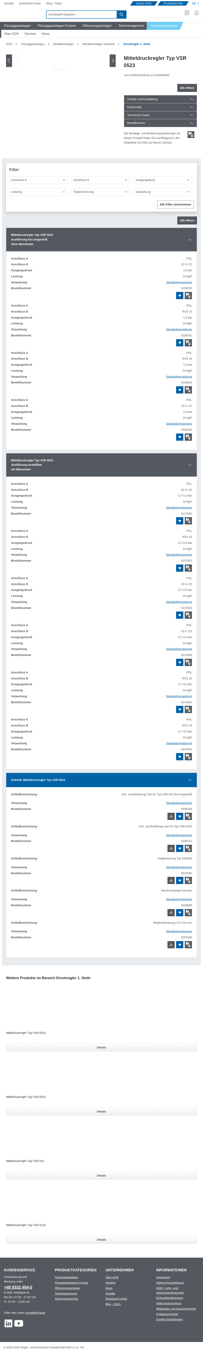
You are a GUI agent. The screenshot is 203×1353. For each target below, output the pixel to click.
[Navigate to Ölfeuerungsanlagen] (96, 26)
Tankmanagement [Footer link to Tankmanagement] (66, 1293)
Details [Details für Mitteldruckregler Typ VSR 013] (101, 1175)
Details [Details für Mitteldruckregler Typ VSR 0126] (101, 1239)
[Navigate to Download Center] (30, 3)
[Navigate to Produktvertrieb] (173, 3)
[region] (61, 63)
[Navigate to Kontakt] (8, 3)
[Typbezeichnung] (100, 192)
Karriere (111, 1282)
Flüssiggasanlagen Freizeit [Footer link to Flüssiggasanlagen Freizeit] (71, 1282)
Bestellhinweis (136, 123)
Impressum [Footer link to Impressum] (163, 1277)
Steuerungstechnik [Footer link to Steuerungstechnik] (66, 1298)
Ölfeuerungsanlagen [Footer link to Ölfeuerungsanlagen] (67, 1288)
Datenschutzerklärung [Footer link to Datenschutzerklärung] (170, 1282)
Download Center (116, 1298)
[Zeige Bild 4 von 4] (68, 69)
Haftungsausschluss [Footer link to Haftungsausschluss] (168, 1303)
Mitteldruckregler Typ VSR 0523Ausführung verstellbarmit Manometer (32, 465)
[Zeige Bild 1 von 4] (53, 69)
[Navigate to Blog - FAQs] (54, 3)
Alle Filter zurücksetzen (175, 204)
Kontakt (110, 1293)
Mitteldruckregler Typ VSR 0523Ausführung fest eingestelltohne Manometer (32, 239)
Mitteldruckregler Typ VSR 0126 (26, 1225)
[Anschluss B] (100, 180)
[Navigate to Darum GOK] (144, 3)
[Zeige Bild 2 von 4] (58, 69)
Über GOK (112, 1277)
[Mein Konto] (196, 13)
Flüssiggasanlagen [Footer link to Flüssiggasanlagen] (66, 1277)
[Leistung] (38, 192)
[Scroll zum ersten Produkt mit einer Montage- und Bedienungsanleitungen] (191, 134)
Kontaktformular (35, 1312)
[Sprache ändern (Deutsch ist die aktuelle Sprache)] (195, 3)
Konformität (134, 107)
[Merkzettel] (187, 13)
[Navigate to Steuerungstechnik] (165, 26)
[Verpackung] (163, 192)
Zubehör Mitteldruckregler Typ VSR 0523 (38, 780)
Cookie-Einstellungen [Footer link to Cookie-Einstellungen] (169, 1319)
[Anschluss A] (38, 180)
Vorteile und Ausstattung (142, 99)
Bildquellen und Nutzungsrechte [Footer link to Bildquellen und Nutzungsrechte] (176, 1308)
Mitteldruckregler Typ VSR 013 (25, 1161)
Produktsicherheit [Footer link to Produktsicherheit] (167, 1314)
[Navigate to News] (46, 34)
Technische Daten (138, 115)
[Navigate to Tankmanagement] (130, 26)
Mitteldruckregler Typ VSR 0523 (26, 1032)
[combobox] (81, 14)
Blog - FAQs (113, 1304)
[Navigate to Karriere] (30, 34)
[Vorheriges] (9, 60)
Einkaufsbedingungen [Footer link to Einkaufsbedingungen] (169, 1298)
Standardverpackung (179, 282)
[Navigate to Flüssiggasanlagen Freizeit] (56, 26)
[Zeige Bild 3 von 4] (63, 69)
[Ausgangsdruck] (163, 180)
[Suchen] (121, 14)
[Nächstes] (113, 60)
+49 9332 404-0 (18, 1287)
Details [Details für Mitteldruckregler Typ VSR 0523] (101, 1047)
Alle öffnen (187, 88)
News (109, 1288)
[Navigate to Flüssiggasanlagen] (17, 26)
